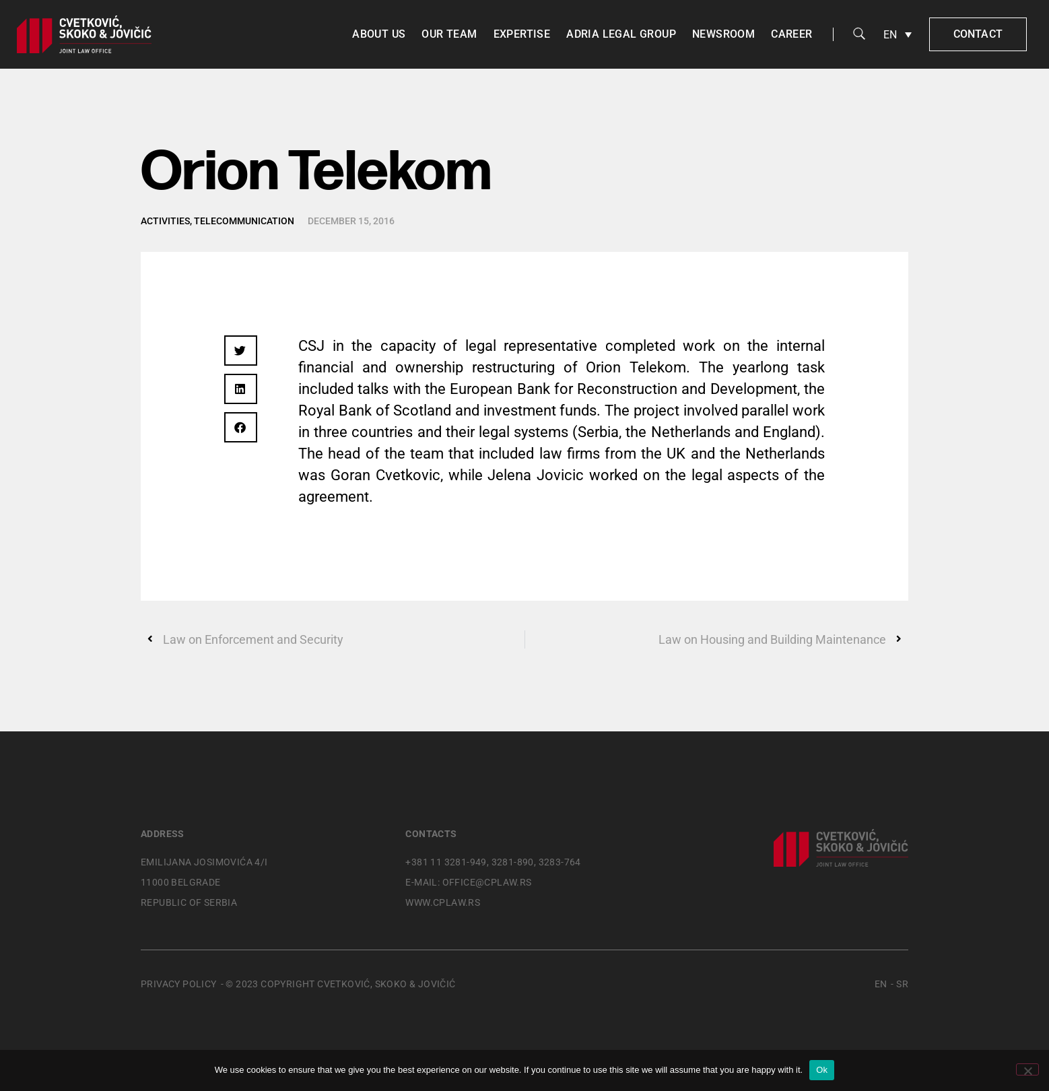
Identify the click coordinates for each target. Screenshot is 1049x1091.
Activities (165, 221)
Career (791, 34)
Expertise (522, 34)
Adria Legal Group (621, 34)
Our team (449, 34)
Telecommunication (244, 221)
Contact (978, 34)
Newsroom (723, 34)
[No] (1027, 1069)
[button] (240, 350)
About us (378, 34)
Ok (821, 1070)
